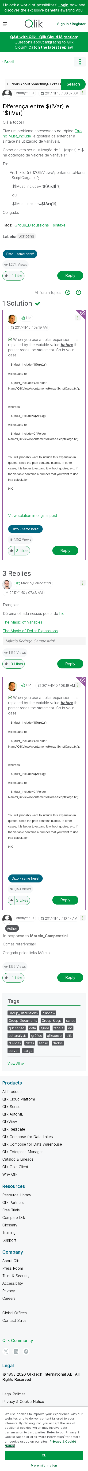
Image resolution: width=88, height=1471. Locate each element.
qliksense (54, 1036)
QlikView (9, 1121)
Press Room (12, 1268)
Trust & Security (16, 1275)
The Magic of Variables (22, 622)
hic (61, 613)
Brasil (9, 61)
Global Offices (14, 1313)
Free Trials (11, 1210)
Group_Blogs (51, 1020)
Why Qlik (9, 1174)
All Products (12, 1091)
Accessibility (12, 1283)
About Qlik (11, 1260)
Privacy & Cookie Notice (23, 1401)
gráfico (36, 1036)
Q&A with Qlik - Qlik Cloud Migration (43, 37)
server (14, 1051)
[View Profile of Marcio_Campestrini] (36, 583)
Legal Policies (14, 1394)
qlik (69, 1036)
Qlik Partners (13, 1202)
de (70, 1028)
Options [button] (80, 61)
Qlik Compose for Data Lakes (27, 1136)
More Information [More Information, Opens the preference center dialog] (44, 1465)
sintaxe (59, 225)
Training (8, 1232)
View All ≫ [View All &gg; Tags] (16, 1063)
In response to (35, 935)
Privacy (8, 1290)
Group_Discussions (32, 225)
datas (30, 1043)
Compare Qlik (13, 1217)
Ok (44, 1455)
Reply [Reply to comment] (65, 550)
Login (63, 5)
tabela (58, 1028)
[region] (44, 1439)
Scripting (26, 236)
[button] (83, 92)
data (32, 1028)
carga (27, 1051)
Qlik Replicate (13, 1129)
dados (58, 1043)
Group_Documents (23, 1020)
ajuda (45, 1028)
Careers (8, 1298)
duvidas (15, 1043)
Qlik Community (17, 1340)
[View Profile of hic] (28, 318)
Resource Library (16, 1195)
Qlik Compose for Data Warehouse (32, 1144)
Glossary (9, 1225)
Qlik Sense (11, 1106)
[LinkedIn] (15, 1351)
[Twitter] (5, 1351)
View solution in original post (32, 515)
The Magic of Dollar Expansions (30, 630)
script (70, 1020)
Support (9, 1240)
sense (43, 1043)
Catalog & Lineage (18, 1159)
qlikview (48, 1013)
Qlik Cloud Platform (18, 1099)
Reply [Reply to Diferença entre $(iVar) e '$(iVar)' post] (70, 275)
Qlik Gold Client (15, 1166)
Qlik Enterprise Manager (22, 1151)
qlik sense (16, 1028)
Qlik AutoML (12, 1114)
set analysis (18, 1036)
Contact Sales (14, 1320)
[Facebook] (26, 1351)
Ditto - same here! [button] (20, 254)
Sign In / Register (71, 24)
